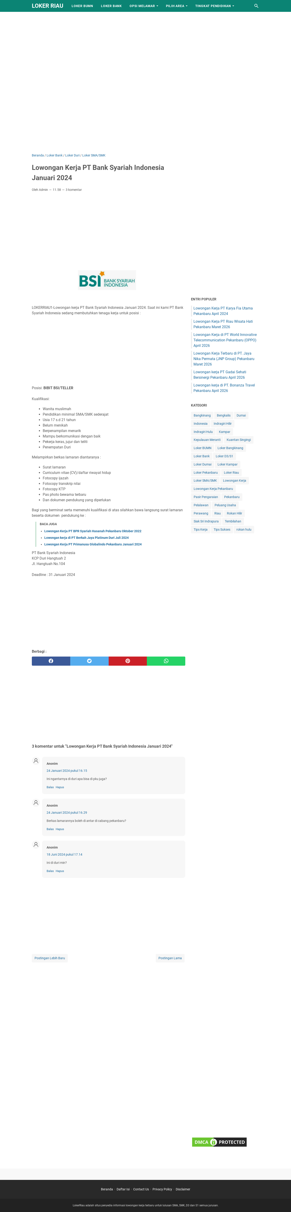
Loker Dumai (202, 464)
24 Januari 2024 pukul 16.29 (67, 812)
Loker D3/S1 (224, 456)
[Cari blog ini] (256, 6)
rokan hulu (243, 529)
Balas (50, 787)
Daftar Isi (123, 1189)
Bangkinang (202, 415)
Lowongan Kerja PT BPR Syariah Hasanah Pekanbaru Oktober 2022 (92, 531)
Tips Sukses (222, 529)
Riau (217, 513)
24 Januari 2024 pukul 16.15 (67, 770)
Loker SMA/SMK (205, 480)
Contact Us (141, 1189)
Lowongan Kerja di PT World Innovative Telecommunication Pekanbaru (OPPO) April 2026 (225, 340)
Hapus (60, 787)
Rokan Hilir (234, 513)
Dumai (241, 415)
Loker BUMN (82, 6)
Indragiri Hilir (223, 423)
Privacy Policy (162, 1189)
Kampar (224, 432)
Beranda (107, 1189)
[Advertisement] (136, 32)
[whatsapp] (166, 661)
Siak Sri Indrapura (206, 521)
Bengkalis (224, 415)
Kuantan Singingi (239, 440)
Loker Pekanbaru (206, 472)
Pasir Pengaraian (206, 497)
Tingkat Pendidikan (213, 6)
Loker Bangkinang (230, 448)
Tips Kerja (201, 529)
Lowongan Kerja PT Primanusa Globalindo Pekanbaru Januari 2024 (93, 544)
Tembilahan (233, 521)
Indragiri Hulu (203, 432)
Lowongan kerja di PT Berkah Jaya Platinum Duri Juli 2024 (86, 538)
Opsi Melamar (142, 6)
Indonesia (201, 423)
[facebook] (51, 661)
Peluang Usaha (225, 505)
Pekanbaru (232, 497)
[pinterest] (128, 661)
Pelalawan (201, 505)
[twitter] (89, 661)
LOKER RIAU (47, 6)
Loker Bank (111, 6)
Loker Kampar (228, 464)
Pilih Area (175, 6)
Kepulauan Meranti (207, 440)
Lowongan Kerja (234, 480)
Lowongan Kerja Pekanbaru (213, 489)
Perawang (201, 513)
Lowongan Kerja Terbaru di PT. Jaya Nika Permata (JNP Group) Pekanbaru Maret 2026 (223, 358)
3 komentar (74, 190)
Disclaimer (183, 1189)
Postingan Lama (170, 958)
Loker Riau (231, 472)
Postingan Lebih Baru (50, 958)
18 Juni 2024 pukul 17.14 (64, 854)
